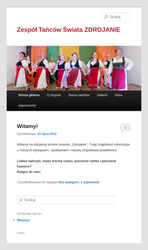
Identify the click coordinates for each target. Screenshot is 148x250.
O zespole (54, 95)
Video (118, 95)
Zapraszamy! (27, 105)
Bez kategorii (68, 182)
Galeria (102, 95)
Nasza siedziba (78, 95)
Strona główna (29, 95)
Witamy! (27, 126)
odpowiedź (90, 182)
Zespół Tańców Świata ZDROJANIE (68, 29)
